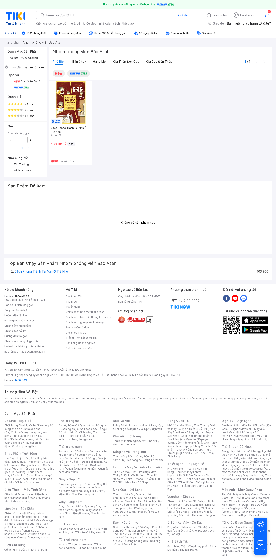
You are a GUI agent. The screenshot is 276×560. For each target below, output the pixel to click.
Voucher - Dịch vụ (180, 496)
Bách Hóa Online (125, 522)
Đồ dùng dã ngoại (246, 454)
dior (18, 398)
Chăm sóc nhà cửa (27, 482)
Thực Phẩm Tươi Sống (20, 453)
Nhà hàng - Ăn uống (188, 508)
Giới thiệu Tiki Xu (76, 332)
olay (231, 398)
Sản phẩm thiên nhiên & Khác (26, 525)
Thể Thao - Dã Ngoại (237, 446)
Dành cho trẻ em (23, 475)
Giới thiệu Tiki (74, 296)
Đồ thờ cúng (127, 511)
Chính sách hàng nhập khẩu (21, 341)
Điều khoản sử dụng (78, 327)
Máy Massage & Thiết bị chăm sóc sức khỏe (28, 522)
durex (90, 398)
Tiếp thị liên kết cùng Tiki (81, 337)
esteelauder (31, 398)
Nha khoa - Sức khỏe (190, 511)
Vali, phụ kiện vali (151, 429)
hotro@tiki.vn (36, 346)
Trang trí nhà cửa (123, 494)
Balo (116, 425)
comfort (252, 398)
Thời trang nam (70, 446)
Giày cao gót (67, 484)
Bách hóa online (186, 442)
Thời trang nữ (69, 421)
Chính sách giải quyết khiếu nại (85, 322)
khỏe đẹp (90, 23)
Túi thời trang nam (72, 539)
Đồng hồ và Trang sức (129, 452)
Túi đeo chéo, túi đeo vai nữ (76, 528)
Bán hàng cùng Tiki (130, 301)
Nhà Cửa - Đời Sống (128, 489)
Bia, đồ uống (18, 472)
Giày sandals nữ (80, 487)
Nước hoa (18, 534)
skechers (131, 398)
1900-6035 (22, 296)
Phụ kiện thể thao (246, 458)
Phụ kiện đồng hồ (131, 460)
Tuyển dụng (73, 306)
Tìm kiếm (182, 15)
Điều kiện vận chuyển (79, 348)
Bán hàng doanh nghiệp (80, 343)
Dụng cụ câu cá (239, 465)
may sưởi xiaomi (241, 537)
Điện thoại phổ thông (24, 497)
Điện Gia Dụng (15, 545)
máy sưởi (227, 527)
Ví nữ (98, 528)
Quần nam (82, 451)
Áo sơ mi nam (83, 454)
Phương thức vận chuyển (19, 320)
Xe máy (179, 530)
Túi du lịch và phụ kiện (134, 425)
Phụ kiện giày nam (77, 513)
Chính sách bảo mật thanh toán (85, 312)
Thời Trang (200, 425)
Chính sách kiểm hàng (18, 325)
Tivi (231, 435)
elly (113, 398)
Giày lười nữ (91, 491)
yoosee (221, 398)
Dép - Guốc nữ (86, 484)
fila (51, 402)
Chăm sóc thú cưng (125, 527)
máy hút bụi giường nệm (244, 542)
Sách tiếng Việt (176, 546)
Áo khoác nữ (88, 429)
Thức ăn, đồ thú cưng (24, 478)
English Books (189, 549)
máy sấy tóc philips (248, 530)
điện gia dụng (46, 23)
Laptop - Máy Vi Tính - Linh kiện (137, 467)
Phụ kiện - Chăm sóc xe (182, 527)
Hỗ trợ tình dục (35, 534)
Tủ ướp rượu (261, 439)
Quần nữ (85, 425)
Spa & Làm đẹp (193, 504)
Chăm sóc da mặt (15, 513)
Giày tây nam (85, 506)
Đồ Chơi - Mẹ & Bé (17, 421)
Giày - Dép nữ (69, 479)
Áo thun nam (66, 451)
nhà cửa (105, 23)
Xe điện (204, 527)
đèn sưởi (240, 527)
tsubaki (60, 402)
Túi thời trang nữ (71, 524)
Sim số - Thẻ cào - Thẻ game (198, 515)
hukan (34, 402)
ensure (80, 398)
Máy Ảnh (254, 515)
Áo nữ (62, 425)
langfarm (23, 402)
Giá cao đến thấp (159, 61)
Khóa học (200, 501)
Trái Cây (9, 458)
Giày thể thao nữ (253, 475)
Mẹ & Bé (191, 439)
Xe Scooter (200, 530)
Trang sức (119, 456)
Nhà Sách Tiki (177, 541)
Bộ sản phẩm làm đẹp (27, 535)
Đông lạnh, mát (30, 465)
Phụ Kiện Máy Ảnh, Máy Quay (240, 494)
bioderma (103, 398)
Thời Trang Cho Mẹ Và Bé (20, 425)
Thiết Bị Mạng (134, 478)
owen (70, 398)
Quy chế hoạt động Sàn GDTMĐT (139, 296)
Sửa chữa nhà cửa (131, 497)
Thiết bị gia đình (38, 549)
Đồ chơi (42, 425)
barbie (60, 398)
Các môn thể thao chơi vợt (246, 470)
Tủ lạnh (233, 429)
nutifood (164, 398)
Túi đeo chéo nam (80, 544)
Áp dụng (26, 147)
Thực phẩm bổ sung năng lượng (246, 477)
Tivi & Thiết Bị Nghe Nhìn (189, 451)
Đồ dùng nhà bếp (15, 549)
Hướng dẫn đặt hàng (16, 315)
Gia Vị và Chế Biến (131, 534)
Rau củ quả (18, 461)
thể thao (128, 23)
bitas (262, 398)
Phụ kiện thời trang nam (136, 442)
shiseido (9, 402)
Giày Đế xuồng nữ (83, 494)
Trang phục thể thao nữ (236, 451)
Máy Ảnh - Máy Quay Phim (242, 489)
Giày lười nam (67, 506)
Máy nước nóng (245, 435)
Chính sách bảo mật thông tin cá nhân (89, 317)
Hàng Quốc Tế (178, 421)
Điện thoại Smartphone (18, 494)
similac (240, 398)
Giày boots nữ (73, 491)
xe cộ (62, 23)
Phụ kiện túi (98, 532)
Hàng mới (99, 61)
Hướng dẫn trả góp (16, 336)
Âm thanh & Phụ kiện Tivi (237, 425)
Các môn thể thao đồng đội (246, 468)
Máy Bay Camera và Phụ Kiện (245, 513)
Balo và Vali (122, 421)
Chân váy (85, 432)
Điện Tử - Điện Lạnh (236, 421)
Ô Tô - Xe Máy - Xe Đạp (185, 522)
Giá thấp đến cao (126, 61)
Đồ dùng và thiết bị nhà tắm (138, 504)
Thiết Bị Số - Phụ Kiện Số (185, 464)
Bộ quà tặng (131, 544)
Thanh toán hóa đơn (179, 501)
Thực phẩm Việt (37, 461)
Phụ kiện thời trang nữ (126, 441)
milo (120, 398)
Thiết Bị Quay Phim (244, 511)
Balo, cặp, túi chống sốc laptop (138, 427)
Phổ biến (59, 61)
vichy (44, 402)
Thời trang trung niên (79, 439)
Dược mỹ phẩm (38, 537)
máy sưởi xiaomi (250, 541)
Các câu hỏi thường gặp (19, 305)
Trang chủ (219, 15)
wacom (197, 398)
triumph (152, 398)
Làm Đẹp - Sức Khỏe (19, 508)
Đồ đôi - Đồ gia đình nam (86, 461)
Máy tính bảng (21, 501)
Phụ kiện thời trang (127, 436)
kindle (175, 398)
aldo (142, 398)
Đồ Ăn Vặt (127, 537)
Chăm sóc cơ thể (23, 520)
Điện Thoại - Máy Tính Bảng (25, 489)
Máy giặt (234, 432)
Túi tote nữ (81, 532)
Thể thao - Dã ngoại (185, 432)
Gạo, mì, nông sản (24, 468)
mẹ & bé (74, 23)
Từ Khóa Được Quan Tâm (240, 522)
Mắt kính (147, 441)
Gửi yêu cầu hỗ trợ (15, 310)
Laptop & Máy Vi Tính (196, 446)
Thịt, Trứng (23, 458)
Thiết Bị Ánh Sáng (246, 497)
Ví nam (63, 544)
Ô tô (188, 530)
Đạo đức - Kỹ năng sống (23, 57)
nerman (186, 398)
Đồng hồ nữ (135, 456)
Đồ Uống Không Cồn (135, 541)
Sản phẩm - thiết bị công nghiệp (192, 448)
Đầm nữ (72, 425)
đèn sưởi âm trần (239, 551)
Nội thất (131, 501)
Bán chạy (79, 61)
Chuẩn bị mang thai (24, 446)
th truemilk (47, 398)
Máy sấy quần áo (240, 439)
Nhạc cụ (142, 511)
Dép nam (78, 510)
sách (116, 23)
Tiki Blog (71, 301)
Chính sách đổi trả (15, 330)
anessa (209, 398)
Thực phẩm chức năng (25, 516)
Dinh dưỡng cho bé (23, 435)
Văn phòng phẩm (198, 546)
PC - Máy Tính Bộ (130, 482)
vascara (9, 398)
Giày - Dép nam (70, 502)
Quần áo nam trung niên (81, 468)
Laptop (147, 482)
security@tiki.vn (35, 351)
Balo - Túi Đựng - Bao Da (244, 504)
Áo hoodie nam (75, 458)
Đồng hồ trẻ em (153, 460)
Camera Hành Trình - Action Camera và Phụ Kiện (245, 501)
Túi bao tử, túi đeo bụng (92, 547)
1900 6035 (21, 380)
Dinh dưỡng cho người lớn (27, 439)
